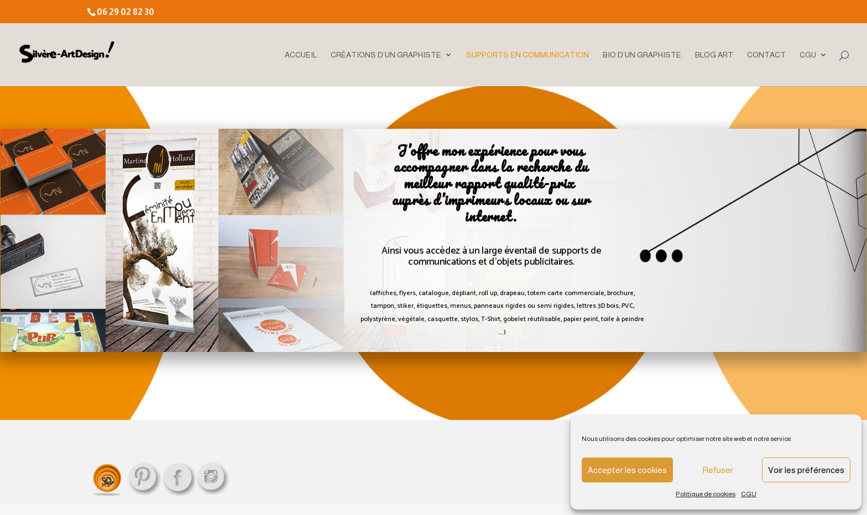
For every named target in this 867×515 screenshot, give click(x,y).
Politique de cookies (705, 494)
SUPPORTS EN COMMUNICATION (527, 55)
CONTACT (766, 55)
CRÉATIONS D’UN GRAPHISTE (386, 55)
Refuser (717, 470)
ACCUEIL (301, 55)
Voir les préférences (806, 470)
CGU (748, 494)
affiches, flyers (394, 293)
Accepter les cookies (627, 470)
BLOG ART (714, 55)
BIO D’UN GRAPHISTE (642, 55)
